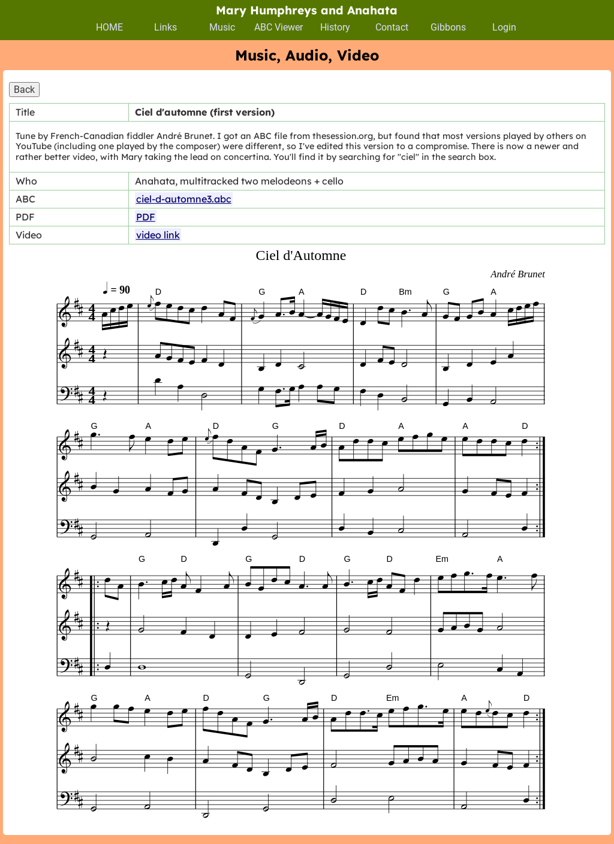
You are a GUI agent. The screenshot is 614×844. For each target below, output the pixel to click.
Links (165, 27)
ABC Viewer (278, 27)
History (335, 27)
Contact (391, 27)
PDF (145, 217)
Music (222, 27)
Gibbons (448, 27)
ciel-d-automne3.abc (183, 199)
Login (504, 27)
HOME (109, 27)
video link (158, 235)
